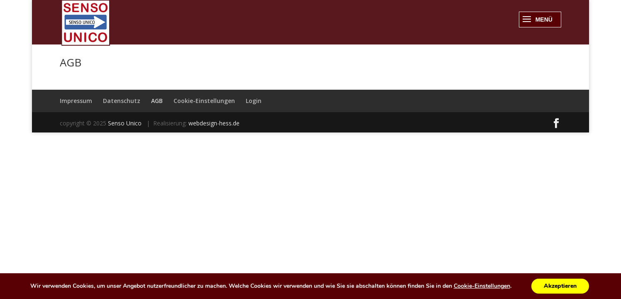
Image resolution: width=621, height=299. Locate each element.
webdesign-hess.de (214, 123)
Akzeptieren (560, 286)
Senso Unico (125, 123)
